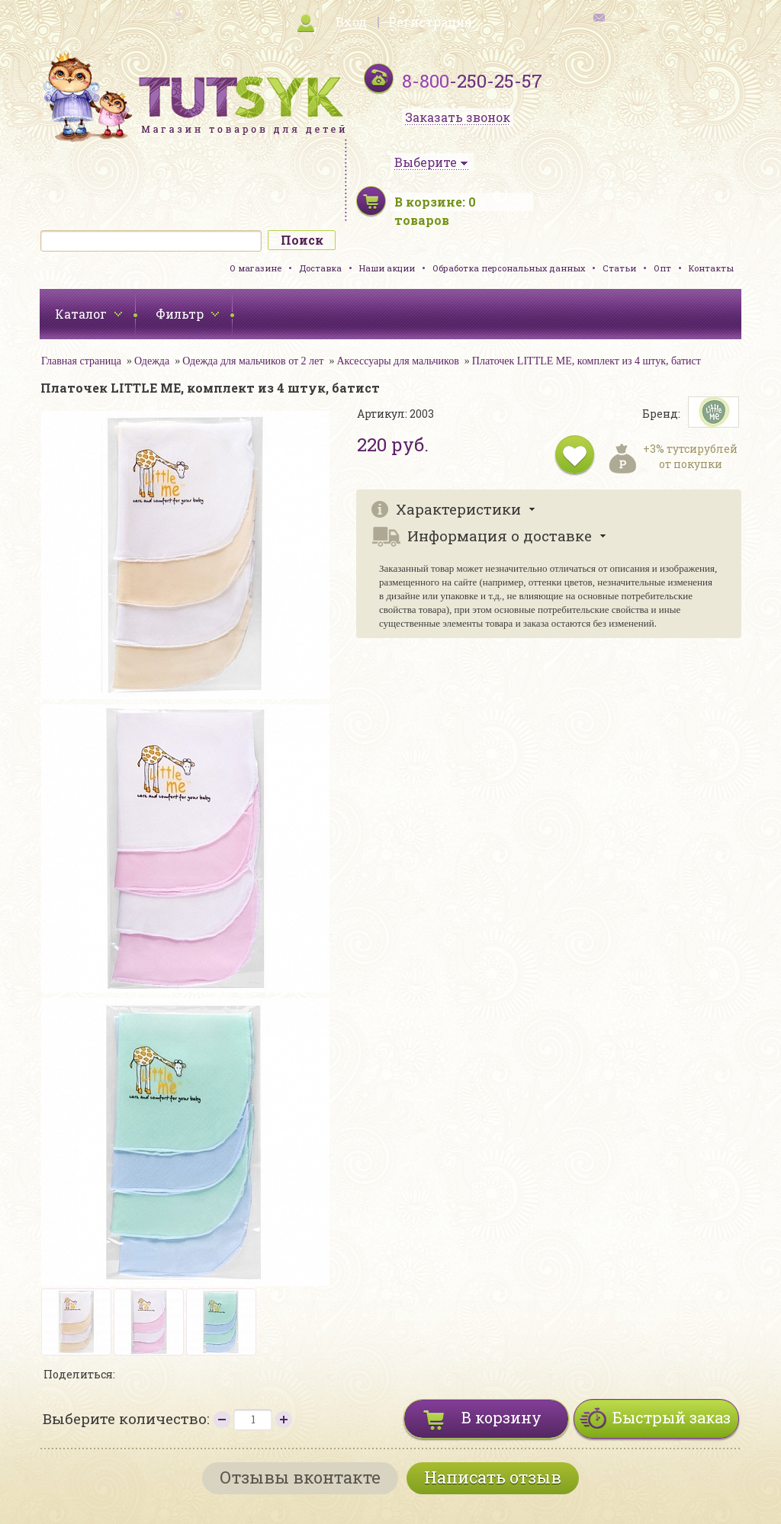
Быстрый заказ (671, 1417)
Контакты (711, 268)
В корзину (501, 1417)
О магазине (255, 268)
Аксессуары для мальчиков (397, 361)
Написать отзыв (492, 1477)
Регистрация (430, 22)
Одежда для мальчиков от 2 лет (252, 361)
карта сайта (143, 16)
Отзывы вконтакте (300, 1477)
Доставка (320, 268)
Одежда (151, 361)
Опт (662, 268)
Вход (351, 22)
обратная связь (640, 16)
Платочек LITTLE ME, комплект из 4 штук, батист (586, 361)
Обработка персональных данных (508, 268)
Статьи (619, 268)
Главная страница (81, 361)
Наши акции (387, 268)
